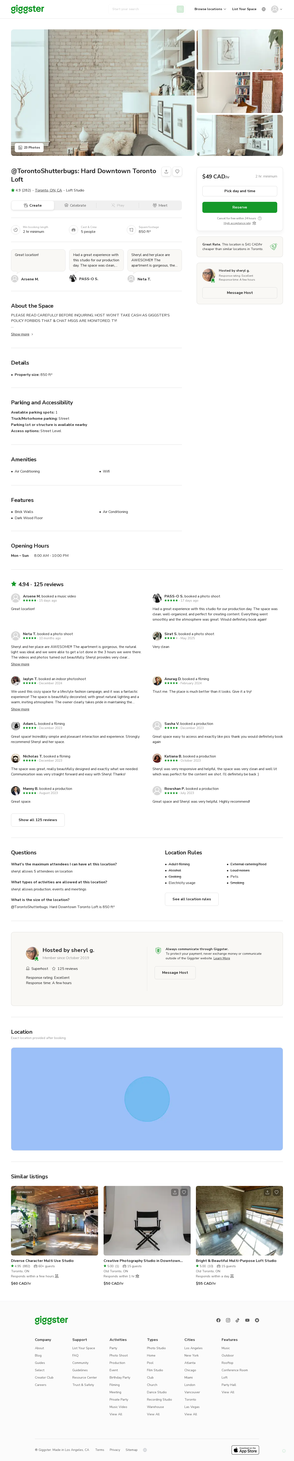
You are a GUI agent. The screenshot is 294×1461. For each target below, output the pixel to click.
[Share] (166, 171)
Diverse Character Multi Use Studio (42, 1260)
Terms (99, 1450)
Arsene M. (30, 279)
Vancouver (192, 1392)
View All (116, 1414)
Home (151, 1355)
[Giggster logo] (51, 1320)
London (189, 1385)
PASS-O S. (88, 279)
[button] (283, 1450)
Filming (115, 1385)
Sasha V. (171, 723)
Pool (150, 1363)
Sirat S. (171, 634)
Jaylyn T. (30, 679)
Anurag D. (172, 679)
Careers (40, 1385)
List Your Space (244, 9)
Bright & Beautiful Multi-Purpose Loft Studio (236, 1260)
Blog (38, 1355)
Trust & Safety (83, 1385)
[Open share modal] (82, 1192)
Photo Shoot (119, 1355)
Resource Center (84, 1377)
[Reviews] (257, 1320)
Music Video (118, 1407)
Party (113, 1348)
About (39, 1348)
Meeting (115, 1392)
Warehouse (155, 1407)
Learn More (222, 958)
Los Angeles (193, 1348)
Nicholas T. (33, 756)
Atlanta (189, 1363)
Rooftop (227, 1363)
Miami (188, 1377)
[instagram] (228, 1320)
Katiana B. (173, 756)
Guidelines (80, 1370)
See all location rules (191, 899)
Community (80, 1363)
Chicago (190, 1370)
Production (117, 1363)
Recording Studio (159, 1399)
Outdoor (228, 1355)
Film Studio (155, 1370)
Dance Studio (157, 1392)
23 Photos (29, 147)
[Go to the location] (54, 1221)
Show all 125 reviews (38, 819)
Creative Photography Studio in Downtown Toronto (142, 1261)
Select (39, 1370)
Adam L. (30, 723)
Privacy (115, 1450)
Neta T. (144, 279)
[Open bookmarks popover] (177, 171)
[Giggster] (27, 9)
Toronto (190, 1399)
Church (152, 1385)
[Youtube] (247, 1320)
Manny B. (30, 788)
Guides (40, 1363)
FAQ (75, 1355)
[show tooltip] (260, 218)
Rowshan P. (174, 788)
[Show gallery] (103, 92)
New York (191, 1355)
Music (226, 1348)
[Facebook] (218, 1320)
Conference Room (235, 1370)
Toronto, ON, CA (48, 190)
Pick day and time (239, 191)
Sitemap (132, 1450)
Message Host (240, 292)
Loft (224, 1377)
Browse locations (208, 9)
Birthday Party (120, 1377)
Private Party (119, 1399)
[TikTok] (238, 1320)
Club (150, 1377)
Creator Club (44, 1377)
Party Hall (229, 1385)
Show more (22, 334)
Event (114, 1370)
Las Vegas (192, 1407)
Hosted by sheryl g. (234, 270)
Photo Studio (156, 1348)
